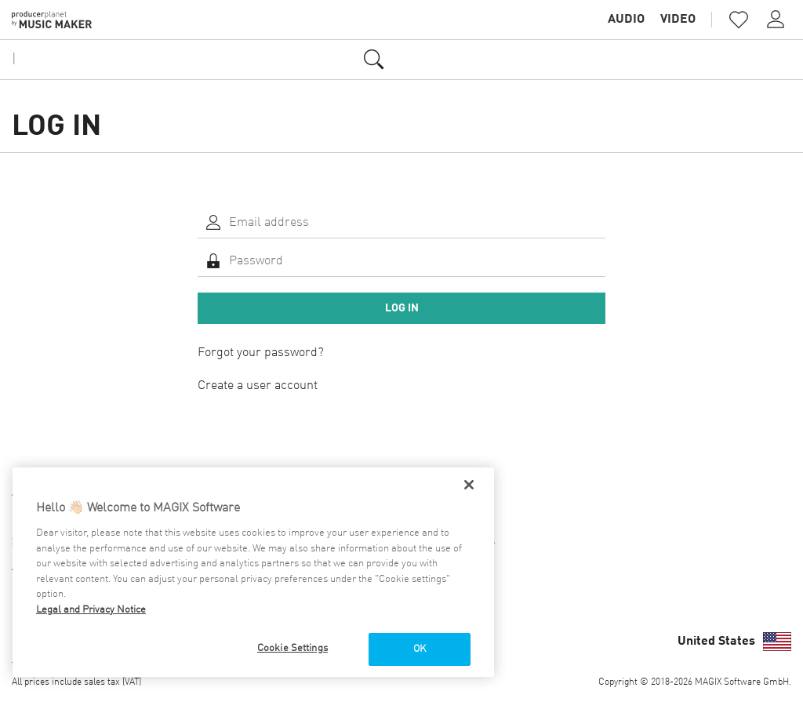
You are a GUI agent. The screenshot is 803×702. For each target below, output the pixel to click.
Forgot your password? (261, 353)
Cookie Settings (292, 648)
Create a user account (258, 386)
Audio (626, 19)
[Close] (469, 484)
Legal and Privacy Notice (91, 610)
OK (419, 649)
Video (678, 19)
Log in (402, 308)
